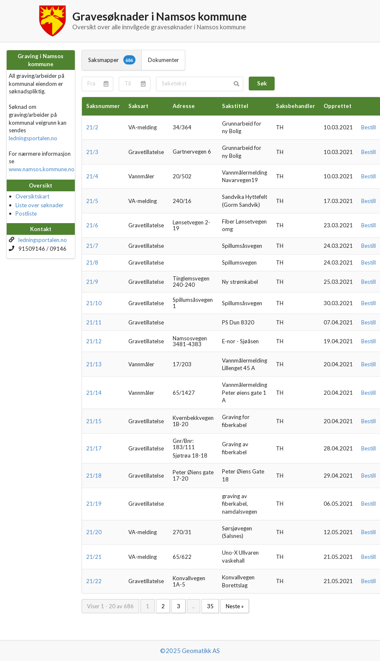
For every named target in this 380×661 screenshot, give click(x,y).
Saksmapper (111, 59)
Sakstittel (235, 106)
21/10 (94, 303)
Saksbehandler (295, 106)
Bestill (368, 127)
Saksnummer (103, 106)
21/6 (92, 225)
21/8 (92, 262)
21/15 (94, 421)
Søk (262, 83)
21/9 (92, 281)
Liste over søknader (39, 205)
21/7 (92, 245)
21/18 (94, 475)
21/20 (94, 532)
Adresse (184, 106)
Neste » (235, 606)
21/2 (92, 127)
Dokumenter (163, 60)
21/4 (92, 176)
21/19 (94, 503)
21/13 (94, 364)
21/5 (92, 201)
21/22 (94, 581)
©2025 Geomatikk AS (190, 650)
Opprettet (338, 106)
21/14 (94, 392)
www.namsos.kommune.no (41, 169)
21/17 (94, 448)
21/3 (92, 152)
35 (210, 606)
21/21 (94, 556)
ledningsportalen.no (33, 138)
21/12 (94, 341)
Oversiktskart (32, 196)
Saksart (138, 106)
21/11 (94, 322)
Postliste (26, 213)
